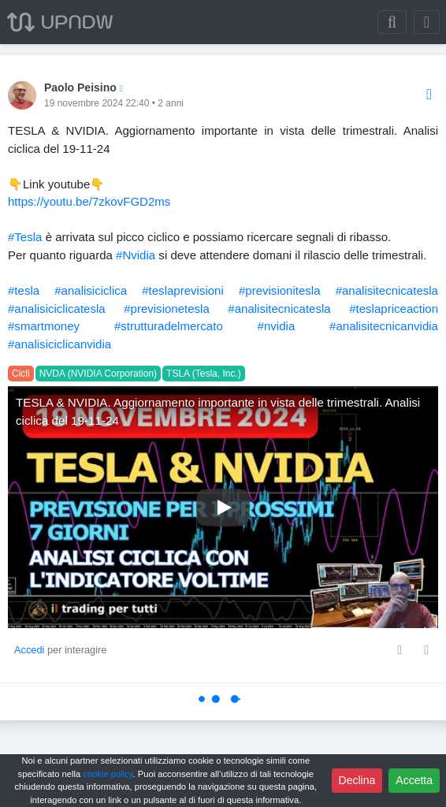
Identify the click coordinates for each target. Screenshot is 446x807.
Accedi (29, 650)
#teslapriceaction (393, 308)
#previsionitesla (280, 290)
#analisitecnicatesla (387, 290)
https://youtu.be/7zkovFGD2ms (89, 201)
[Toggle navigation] (427, 22)
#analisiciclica (90, 290)
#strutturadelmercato (168, 326)
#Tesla (25, 237)
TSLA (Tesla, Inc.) (203, 373)
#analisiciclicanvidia (59, 344)
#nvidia (276, 326)
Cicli (21, 373)
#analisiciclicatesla (57, 308)
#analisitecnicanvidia (383, 326)
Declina (357, 780)
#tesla (23, 290)
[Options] (429, 95)
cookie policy (107, 774)
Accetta (414, 780)
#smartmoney (44, 326)
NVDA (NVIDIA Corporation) (98, 373)
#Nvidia (135, 255)
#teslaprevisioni (183, 290)
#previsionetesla (167, 308)
